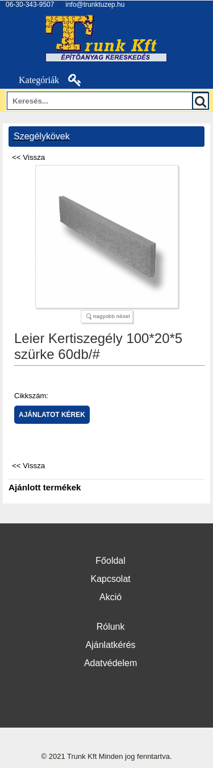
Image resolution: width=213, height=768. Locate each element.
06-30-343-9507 (30, 5)
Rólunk (111, 626)
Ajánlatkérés (111, 645)
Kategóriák (32, 80)
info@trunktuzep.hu (94, 5)
